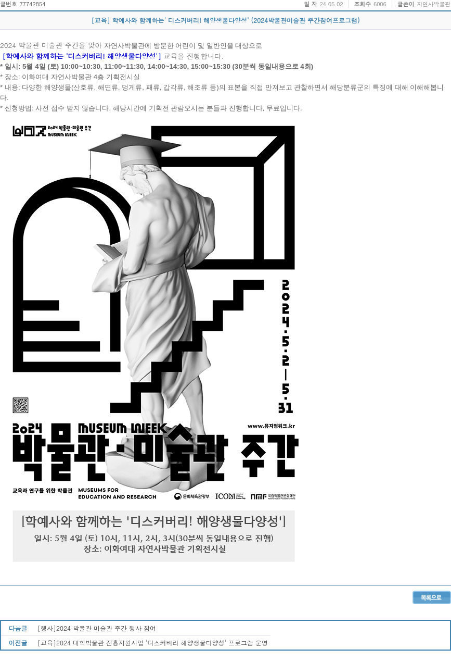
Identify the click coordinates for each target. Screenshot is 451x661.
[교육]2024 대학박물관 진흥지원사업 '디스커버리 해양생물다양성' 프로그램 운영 (152, 642)
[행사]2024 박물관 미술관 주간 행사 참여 (96, 627)
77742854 (32, 4)
